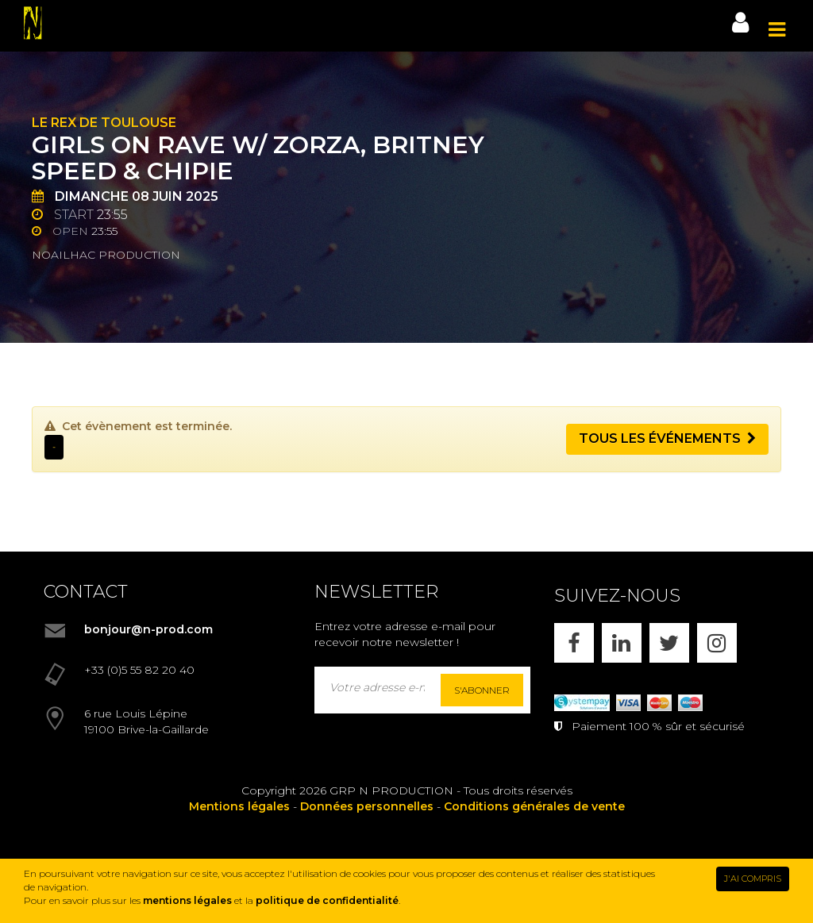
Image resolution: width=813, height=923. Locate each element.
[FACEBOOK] (574, 643)
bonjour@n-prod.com (148, 629)
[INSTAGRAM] (717, 643)
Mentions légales (239, 806)
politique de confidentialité (327, 900)
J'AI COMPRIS (752, 878)
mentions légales (187, 900)
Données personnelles (366, 806)
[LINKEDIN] (622, 643)
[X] (669, 643)
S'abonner (482, 690)
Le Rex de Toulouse (104, 122)
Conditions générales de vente (534, 806)
